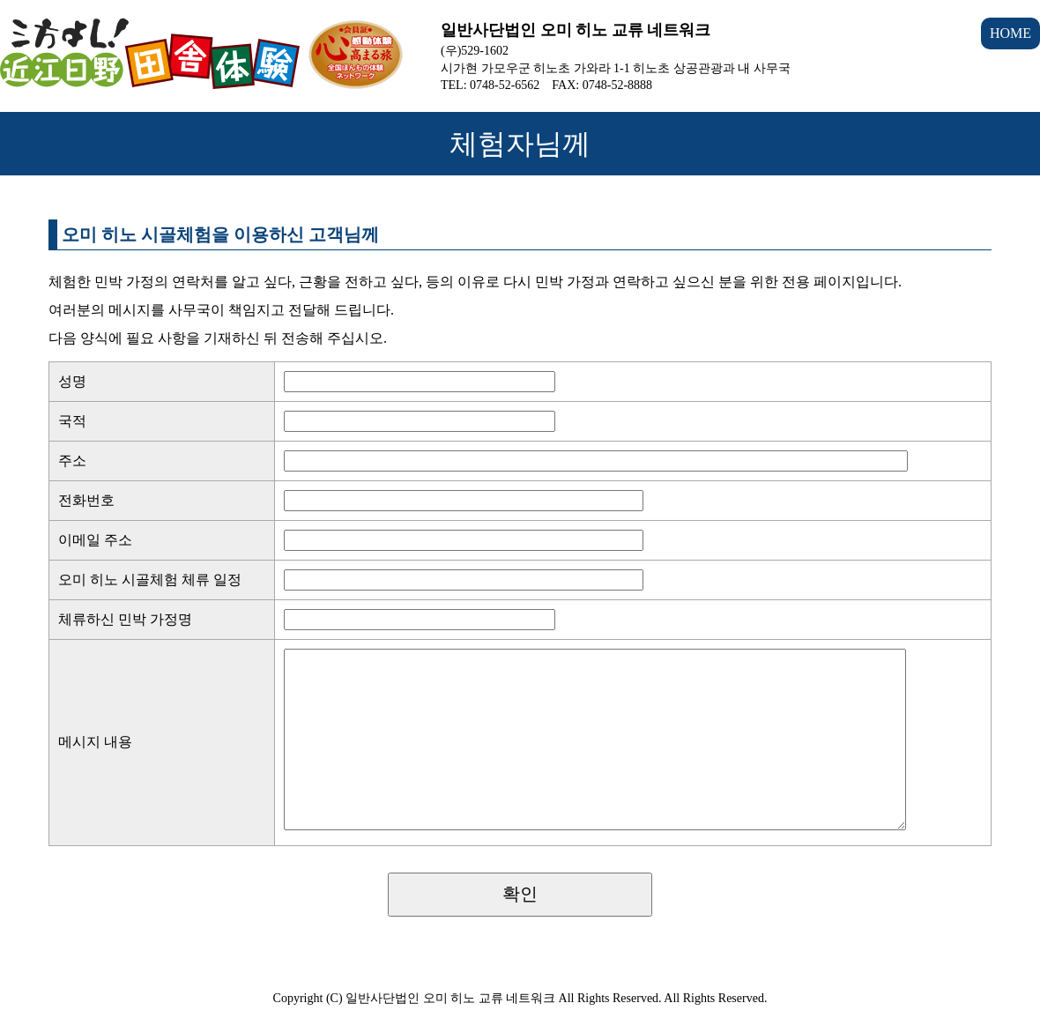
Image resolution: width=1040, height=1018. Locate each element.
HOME (1010, 33)
